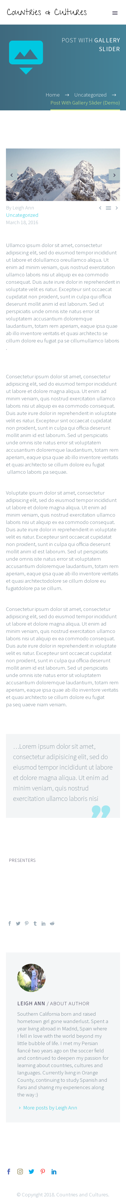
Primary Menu (115, 13)
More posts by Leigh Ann (50, 1107)
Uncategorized (22, 214)
